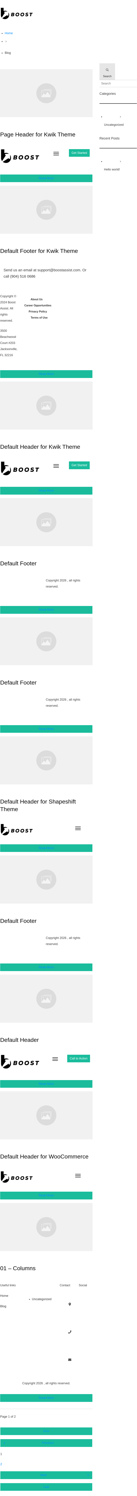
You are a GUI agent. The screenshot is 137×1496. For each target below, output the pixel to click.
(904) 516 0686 (22, 276)
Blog (3, 1306)
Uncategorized (42, 1299)
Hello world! (112, 169)
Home (4, 1295)
